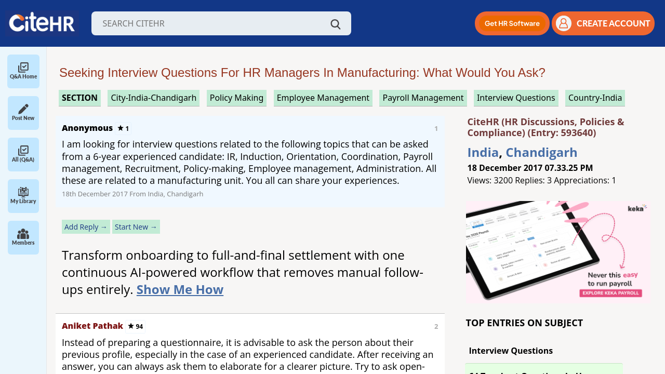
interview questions (516, 97)
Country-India (595, 97)
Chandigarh (542, 152)
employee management (323, 97)
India (483, 152)
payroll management (422, 97)
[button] (512, 23)
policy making (237, 97)
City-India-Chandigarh (153, 97)
